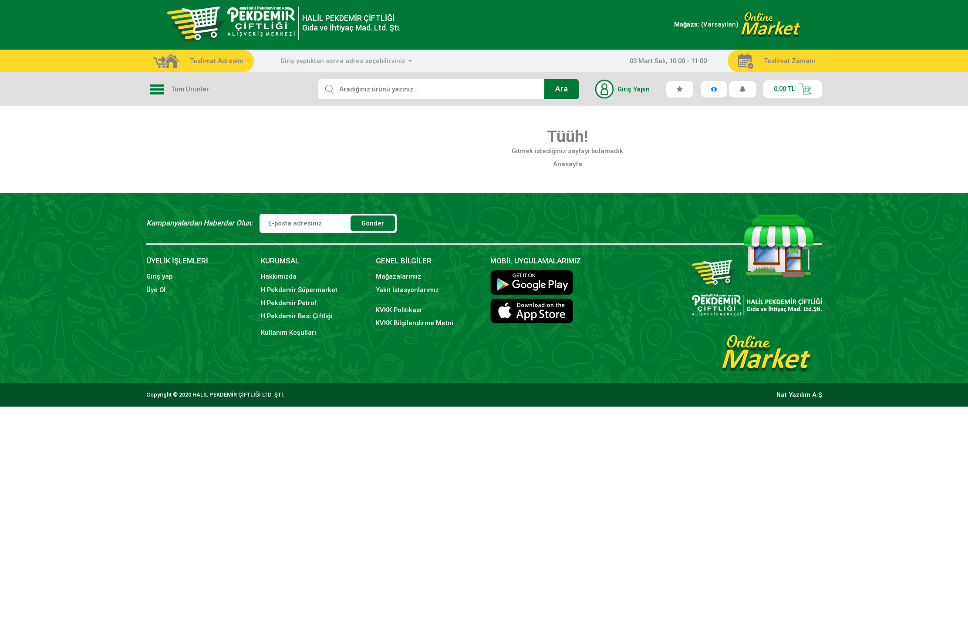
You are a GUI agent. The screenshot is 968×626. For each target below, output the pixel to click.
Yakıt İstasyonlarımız (407, 290)
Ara (561, 89)
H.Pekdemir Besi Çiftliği (296, 316)
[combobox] (346, 61)
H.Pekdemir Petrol (288, 303)
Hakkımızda (279, 276)
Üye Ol (155, 290)
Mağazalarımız (398, 276)
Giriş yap (159, 276)
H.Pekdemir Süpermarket (299, 290)
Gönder (372, 223)
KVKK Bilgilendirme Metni (414, 323)
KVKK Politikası (399, 310)
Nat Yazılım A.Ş (799, 395)
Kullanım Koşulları (288, 333)
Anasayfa (567, 164)
